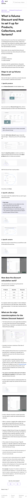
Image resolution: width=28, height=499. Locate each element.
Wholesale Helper (21, 496)
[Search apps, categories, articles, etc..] (19, 2)
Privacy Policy (13, 496)
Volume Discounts (5, 11)
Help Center (4, 10)
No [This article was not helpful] (17, 484)
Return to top (5, 489)
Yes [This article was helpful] (10, 484)
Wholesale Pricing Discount (15, 10)
